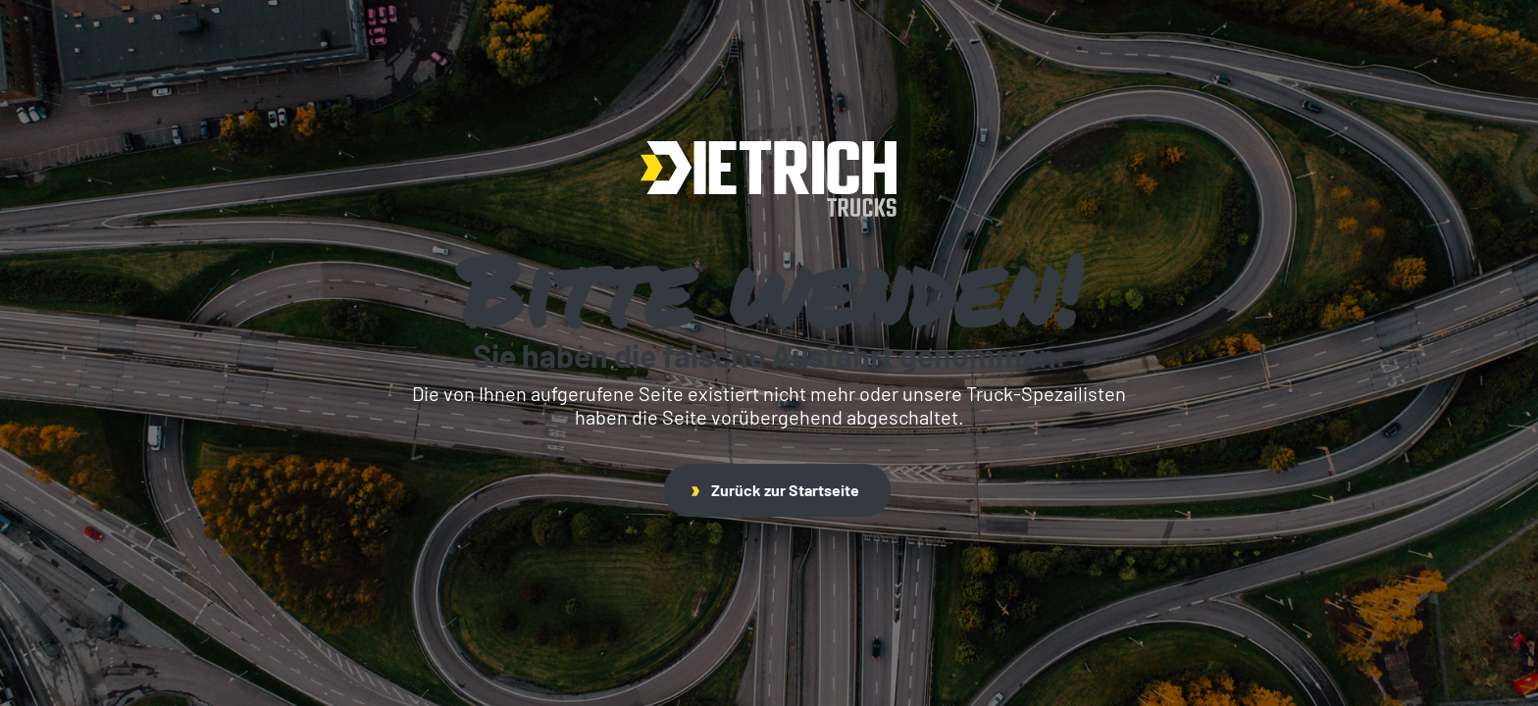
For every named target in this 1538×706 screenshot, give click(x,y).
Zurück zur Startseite (775, 489)
